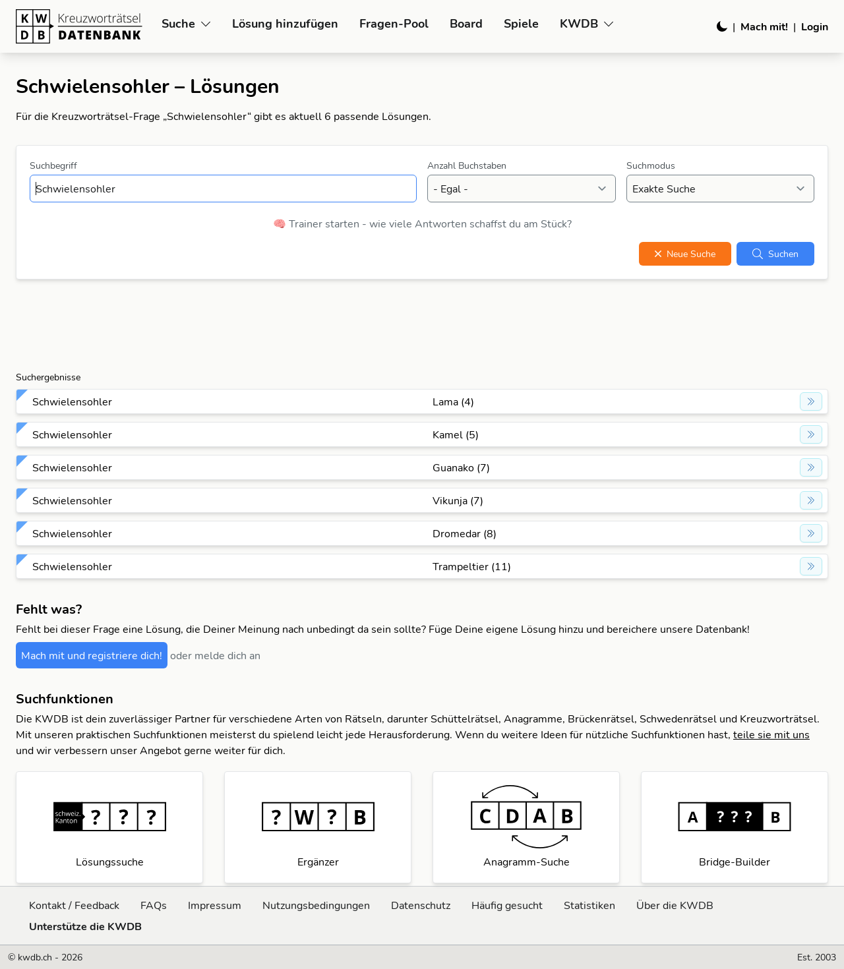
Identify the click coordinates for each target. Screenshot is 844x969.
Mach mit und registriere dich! (91, 655)
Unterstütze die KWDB (85, 926)
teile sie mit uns (771, 734)
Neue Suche (685, 254)
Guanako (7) (461, 467)
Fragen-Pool (394, 23)
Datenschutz (420, 905)
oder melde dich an (215, 655)
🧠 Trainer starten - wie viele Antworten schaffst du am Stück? (422, 223)
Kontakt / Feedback (74, 905)
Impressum (214, 905)
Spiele (521, 23)
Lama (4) (453, 401)
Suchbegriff (53, 165)
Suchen (775, 254)
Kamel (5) (456, 434)
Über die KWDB (674, 905)
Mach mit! (764, 26)
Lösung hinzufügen (285, 23)
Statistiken (589, 905)
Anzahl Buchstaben (466, 165)
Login (814, 26)
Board (466, 23)
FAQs (153, 905)
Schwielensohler (72, 401)
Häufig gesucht (507, 905)
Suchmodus (650, 165)
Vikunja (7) (458, 500)
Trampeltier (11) (472, 566)
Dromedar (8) (465, 533)
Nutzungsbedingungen (316, 905)
